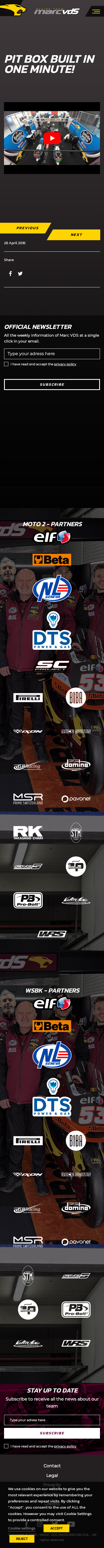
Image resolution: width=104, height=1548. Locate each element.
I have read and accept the (43, 364)
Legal (52, 1475)
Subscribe (52, 384)
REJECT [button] (22, 1538)
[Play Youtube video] (52, 138)
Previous (27, 228)
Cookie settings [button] (21, 1528)
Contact (52, 1465)
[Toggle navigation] (96, 11)
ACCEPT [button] (56, 1528)
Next (76, 234)
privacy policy (65, 364)
